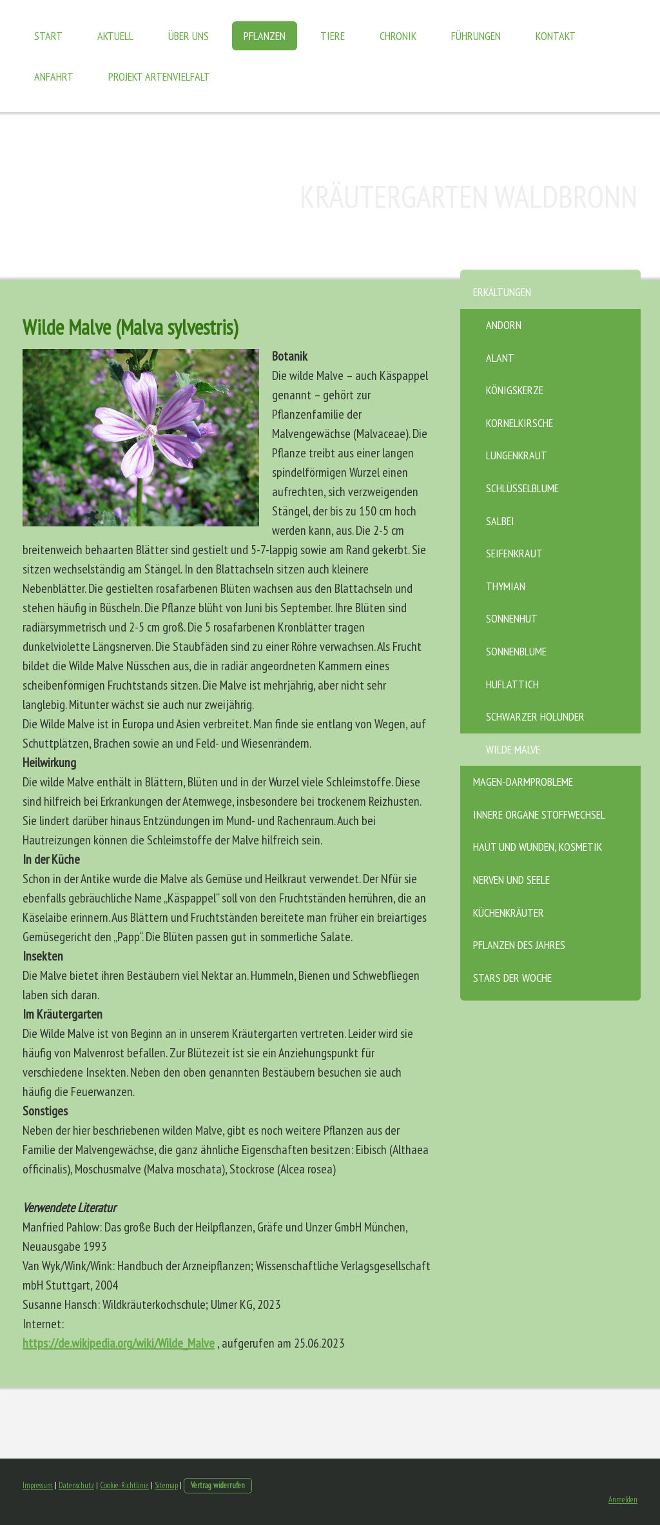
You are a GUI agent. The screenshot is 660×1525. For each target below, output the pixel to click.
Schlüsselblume (522, 488)
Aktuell (115, 35)
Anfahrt (53, 76)
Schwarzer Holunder (535, 716)
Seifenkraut (514, 553)
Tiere (332, 35)
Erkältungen (502, 291)
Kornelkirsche (519, 422)
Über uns (188, 35)
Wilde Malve (513, 749)
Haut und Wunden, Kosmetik (537, 846)
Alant (500, 357)
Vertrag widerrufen (218, 1485)
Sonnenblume (516, 651)
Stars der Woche (512, 977)
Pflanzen (265, 35)
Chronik (398, 35)
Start (48, 35)
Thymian (505, 586)
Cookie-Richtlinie (124, 1485)
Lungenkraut (516, 455)
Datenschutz (76, 1485)
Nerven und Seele (511, 879)
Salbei (500, 520)
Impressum (38, 1485)
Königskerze (514, 390)
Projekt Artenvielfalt (159, 76)
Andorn (503, 324)
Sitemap (166, 1485)
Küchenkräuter (508, 912)
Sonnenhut (512, 618)
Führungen (476, 35)
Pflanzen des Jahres (519, 944)
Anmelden (622, 1499)
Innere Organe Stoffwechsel (539, 814)
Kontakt (556, 35)
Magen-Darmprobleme (523, 781)
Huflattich (512, 684)
